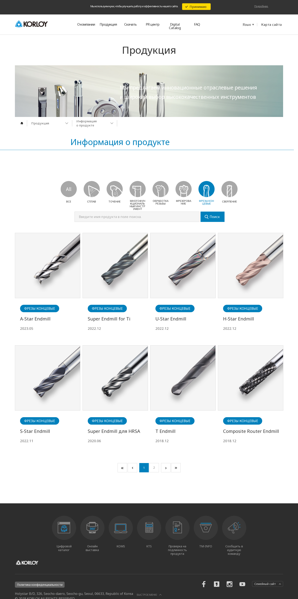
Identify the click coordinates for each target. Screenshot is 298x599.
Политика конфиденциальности (39, 585)
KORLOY (31, 23)
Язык (247, 24)
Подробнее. (261, 6)
